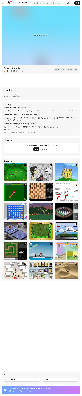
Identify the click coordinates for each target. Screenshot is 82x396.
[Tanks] (66, 270)
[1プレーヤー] (22, 380)
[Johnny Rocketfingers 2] (41, 172)
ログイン (69, 3)
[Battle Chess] (41, 192)
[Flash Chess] (66, 211)
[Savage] (41, 231)
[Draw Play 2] (66, 192)
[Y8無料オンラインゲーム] (9, 2)
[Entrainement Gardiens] (15, 172)
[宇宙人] (60, 380)
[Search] (33, 3)
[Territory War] (66, 231)
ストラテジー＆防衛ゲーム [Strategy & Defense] (17, 132)
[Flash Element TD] (15, 251)
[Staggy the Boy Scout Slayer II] (41, 211)
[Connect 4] (15, 211)
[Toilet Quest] (15, 192)
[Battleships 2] (15, 231)
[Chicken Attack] (66, 172)
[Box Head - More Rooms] (15, 270)
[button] (7, 129)
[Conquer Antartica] (41, 251)
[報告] (69, 69)
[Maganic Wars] (41, 270)
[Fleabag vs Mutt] (66, 251)
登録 (77, 3)
